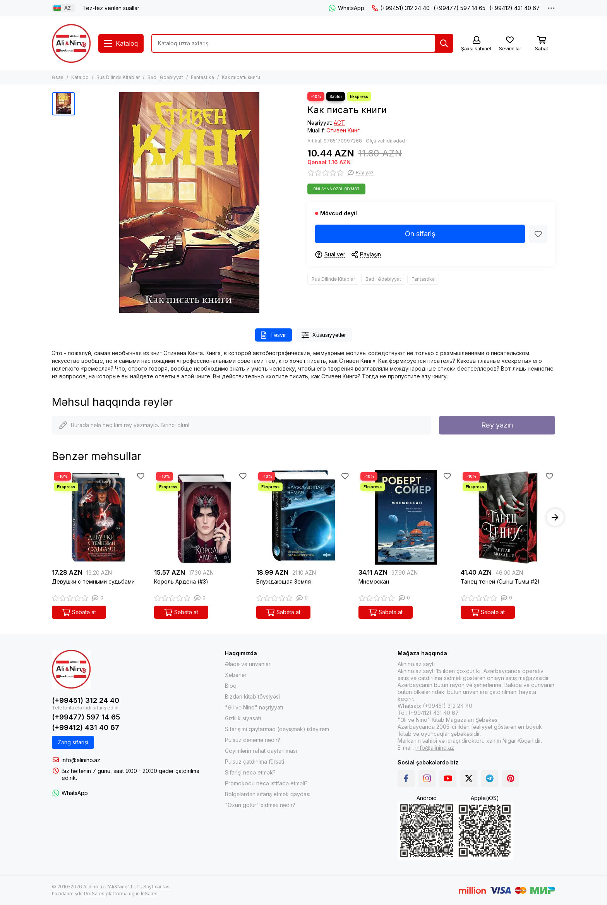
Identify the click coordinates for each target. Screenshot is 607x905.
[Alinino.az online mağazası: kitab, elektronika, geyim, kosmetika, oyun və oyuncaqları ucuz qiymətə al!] (71, 43)
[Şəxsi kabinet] (476, 44)
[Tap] (444, 43)
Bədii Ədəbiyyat (165, 77)
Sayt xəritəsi (157, 887)
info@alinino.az (81, 760)
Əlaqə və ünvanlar (248, 664)
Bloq (231, 685)
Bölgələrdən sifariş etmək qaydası (267, 794)
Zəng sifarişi (73, 742)
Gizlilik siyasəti (243, 718)
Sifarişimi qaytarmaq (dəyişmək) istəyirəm (277, 729)
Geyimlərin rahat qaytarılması (261, 750)
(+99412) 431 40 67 (514, 8)
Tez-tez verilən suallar (110, 8)
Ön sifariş (420, 234)
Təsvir (273, 335)
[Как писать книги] (189, 202)
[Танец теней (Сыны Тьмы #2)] (508, 517)
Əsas (57, 77)
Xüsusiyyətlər (324, 335)
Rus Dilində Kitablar (118, 77)
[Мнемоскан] (405, 517)
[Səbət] (541, 44)
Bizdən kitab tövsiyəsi (252, 696)
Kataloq (80, 77)
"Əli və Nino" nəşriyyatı (254, 707)
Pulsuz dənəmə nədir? (252, 740)
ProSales (94, 893)
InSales (149, 893)
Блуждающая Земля (283, 581)
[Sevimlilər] (509, 44)
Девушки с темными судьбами (93, 581)
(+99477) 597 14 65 (459, 8)
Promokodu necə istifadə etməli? (266, 783)
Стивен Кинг (343, 130)
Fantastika (202, 77)
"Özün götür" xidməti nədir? (260, 805)
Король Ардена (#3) (181, 581)
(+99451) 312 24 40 (401, 8)
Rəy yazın (497, 425)
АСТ (339, 122)
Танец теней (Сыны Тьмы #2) (500, 581)
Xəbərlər (236, 674)
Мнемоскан (373, 581)
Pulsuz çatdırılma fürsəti (254, 761)
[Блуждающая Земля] (303, 517)
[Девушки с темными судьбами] (99, 517)
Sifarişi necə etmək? (250, 772)
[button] (555, 517)
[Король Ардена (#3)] (201, 517)
